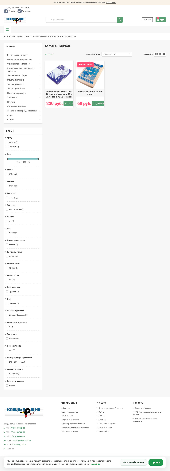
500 (12, 279)
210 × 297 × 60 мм (18, 362)
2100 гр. (14, 197)
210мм (13, 186)
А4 (11, 221)
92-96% (13, 268)
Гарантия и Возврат (70, 420)
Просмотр (148, 54)
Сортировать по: (93, 54)
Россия (13, 244)
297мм (13, 174)
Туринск (14, 146)
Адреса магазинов (70, 412)
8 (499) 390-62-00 (11, 7)
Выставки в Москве (143, 408)
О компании (67, 416)
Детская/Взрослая (18, 315)
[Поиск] (84, 20)
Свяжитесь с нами (70, 431)
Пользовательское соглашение (75, 427)
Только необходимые (133, 462)
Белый (13, 232)
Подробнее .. (111, 2)
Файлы (102, 412)
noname (14, 142)
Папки (101, 416)
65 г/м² (13, 256)
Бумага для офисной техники (111, 408)
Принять (156, 462)
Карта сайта (104, 431)
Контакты (25, 7)
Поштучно (15, 373)
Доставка (66, 408)
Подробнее (95, 464)
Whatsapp (23, 11)
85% (12, 350)
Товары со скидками (107, 424)
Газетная (14, 338)
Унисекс (14, 303)
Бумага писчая (17, 209)
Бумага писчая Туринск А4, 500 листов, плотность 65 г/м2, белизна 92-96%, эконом (59, 94)
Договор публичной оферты (74, 424)
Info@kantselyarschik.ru (21, 440)
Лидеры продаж (105, 427)
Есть (12, 385)
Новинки (102, 420)
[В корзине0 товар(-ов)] (161, 19)
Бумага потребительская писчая (90, 92)
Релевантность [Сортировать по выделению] (109, 54)
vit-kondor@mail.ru (19, 445)
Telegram (10, 11)
